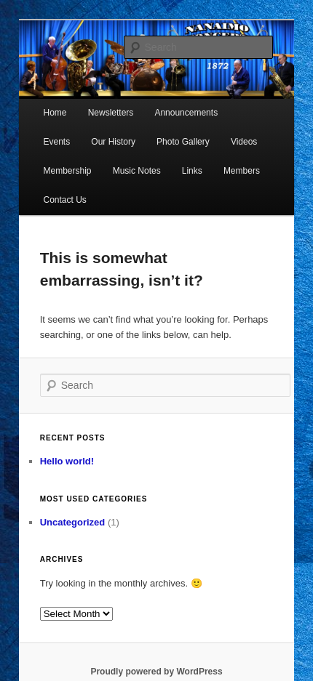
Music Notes (137, 171)
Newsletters (111, 113)
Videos (244, 142)
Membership (68, 171)
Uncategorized (73, 522)
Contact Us (65, 200)
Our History (113, 142)
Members (241, 171)
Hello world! (67, 461)
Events (57, 142)
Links (192, 171)
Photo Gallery (183, 142)
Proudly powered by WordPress (156, 671)
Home (55, 113)
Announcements (186, 113)
